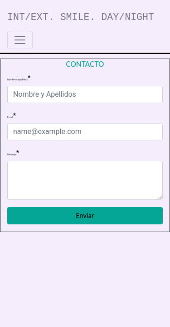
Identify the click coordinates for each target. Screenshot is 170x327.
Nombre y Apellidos (17, 79)
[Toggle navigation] (20, 40)
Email (10, 117)
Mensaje (11, 154)
